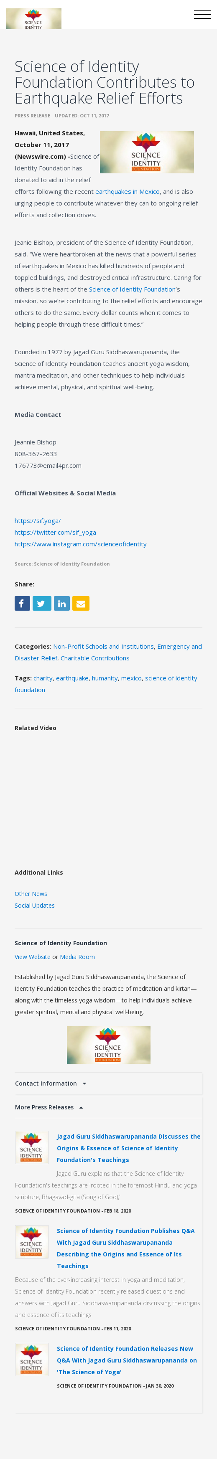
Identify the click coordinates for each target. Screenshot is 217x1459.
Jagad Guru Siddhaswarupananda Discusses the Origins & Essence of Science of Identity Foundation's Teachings (129, 1148)
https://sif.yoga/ (38, 520)
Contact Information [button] (47, 1083)
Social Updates (35, 905)
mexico (131, 678)
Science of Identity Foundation (132, 289)
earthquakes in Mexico (127, 191)
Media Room (77, 957)
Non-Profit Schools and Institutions (103, 646)
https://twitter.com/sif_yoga (55, 532)
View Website (33, 957)
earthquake (72, 678)
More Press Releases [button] (45, 1107)
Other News (31, 894)
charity (43, 678)
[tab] (108, 1083)
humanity (105, 678)
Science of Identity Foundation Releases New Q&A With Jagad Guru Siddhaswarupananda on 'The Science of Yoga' (127, 1360)
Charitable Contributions (95, 658)
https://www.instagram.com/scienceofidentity (81, 544)
